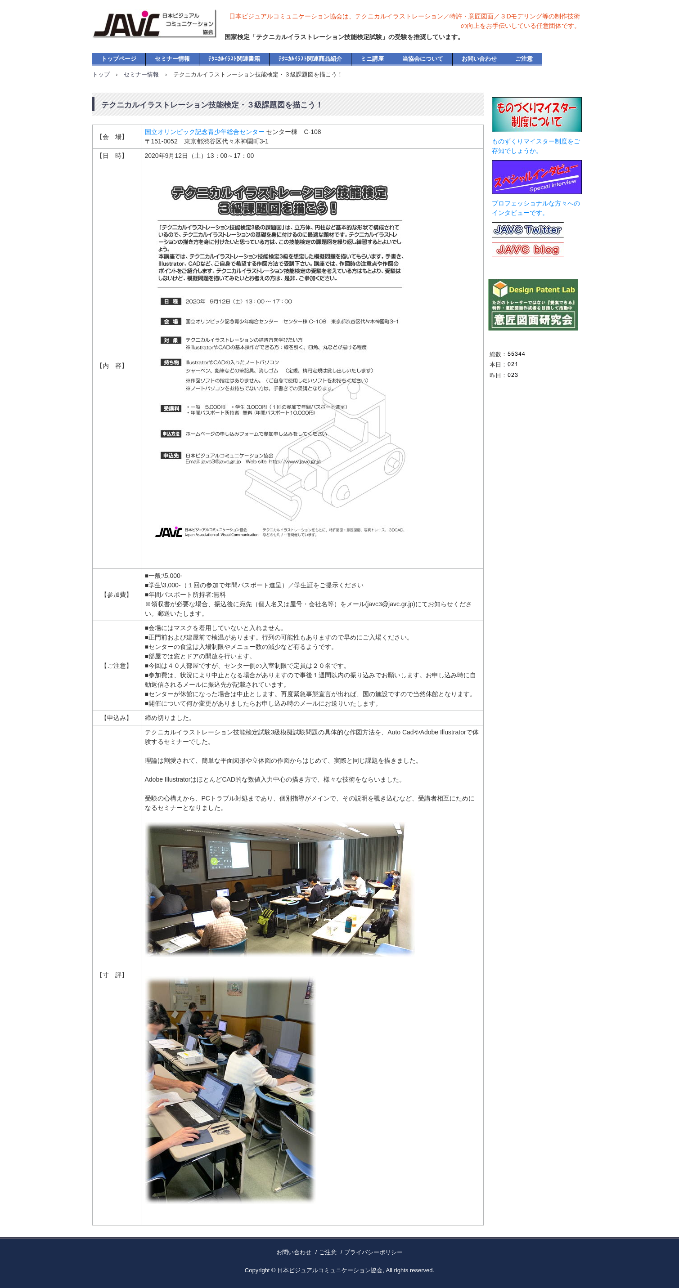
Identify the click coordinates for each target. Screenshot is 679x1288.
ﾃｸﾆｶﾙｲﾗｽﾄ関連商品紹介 (310, 58)
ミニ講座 (372, 58)
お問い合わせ (479, 58)
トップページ (118, 58)
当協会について (422, 58)
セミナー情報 (172, 58)
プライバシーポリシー (373, 1252)
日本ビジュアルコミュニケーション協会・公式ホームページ (165, 31)
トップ (101, 74)
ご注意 (524, 58)
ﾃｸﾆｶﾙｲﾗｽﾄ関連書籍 (234, 58)
